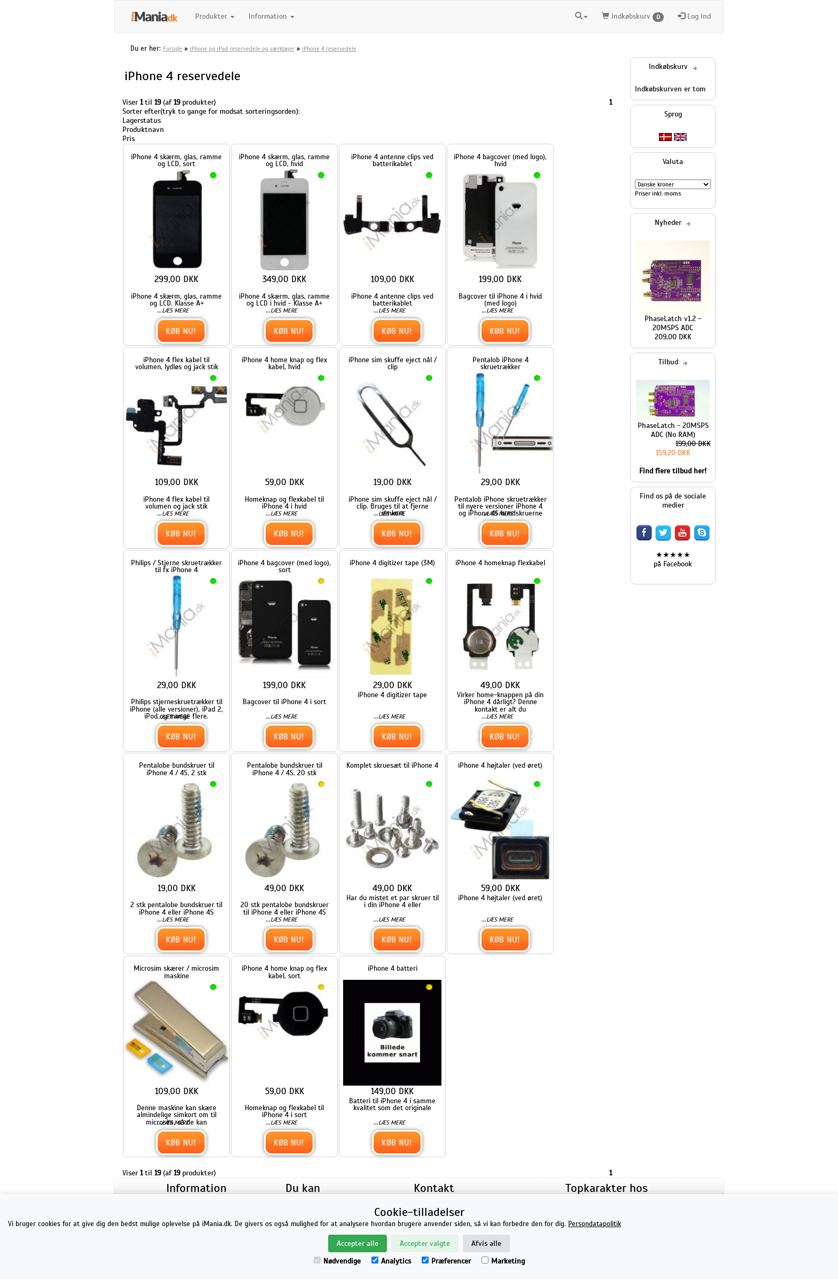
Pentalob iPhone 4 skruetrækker (500, 363)
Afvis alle (486, 1243)
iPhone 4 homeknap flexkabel (500, 562)
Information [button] (271, 16)
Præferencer (446, 1261)
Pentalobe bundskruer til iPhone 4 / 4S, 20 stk (284, 769)
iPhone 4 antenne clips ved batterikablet (392, 160)
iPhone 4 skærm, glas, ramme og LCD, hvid (284, 160)
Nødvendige (337, 1261)
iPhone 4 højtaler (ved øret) (500, 765)
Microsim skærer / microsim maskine (176, 972)
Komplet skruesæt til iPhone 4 (392, 765)
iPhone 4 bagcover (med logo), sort (284, 566)
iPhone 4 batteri (392, 968)
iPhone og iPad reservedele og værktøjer (242, 48)
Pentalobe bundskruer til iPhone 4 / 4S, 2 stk (176, 769)
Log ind (694, 16)
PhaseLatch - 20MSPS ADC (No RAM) (673, 430)
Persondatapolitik (594, 1224)
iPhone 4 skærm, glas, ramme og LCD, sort (176, 160)
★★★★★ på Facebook (673, 559)
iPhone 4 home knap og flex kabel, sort (284, 972)
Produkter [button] (215, 16)
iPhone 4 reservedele (329, 48)
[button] (581, 16)
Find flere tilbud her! (673, 470)
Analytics (391, 1261)
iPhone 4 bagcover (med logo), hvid (500, 160)
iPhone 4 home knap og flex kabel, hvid (284, 363)
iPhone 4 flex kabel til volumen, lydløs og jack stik (176, 363)
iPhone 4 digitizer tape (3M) (392, 562)
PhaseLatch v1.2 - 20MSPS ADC (673, 323)
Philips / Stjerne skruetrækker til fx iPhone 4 (176, 566)
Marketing (503, 1261)
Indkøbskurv (633, 17)
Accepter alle (357, 1243)
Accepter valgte (425, 1243)
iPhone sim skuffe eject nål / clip (392, 363)
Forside (172, 48)
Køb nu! (181, 331)
